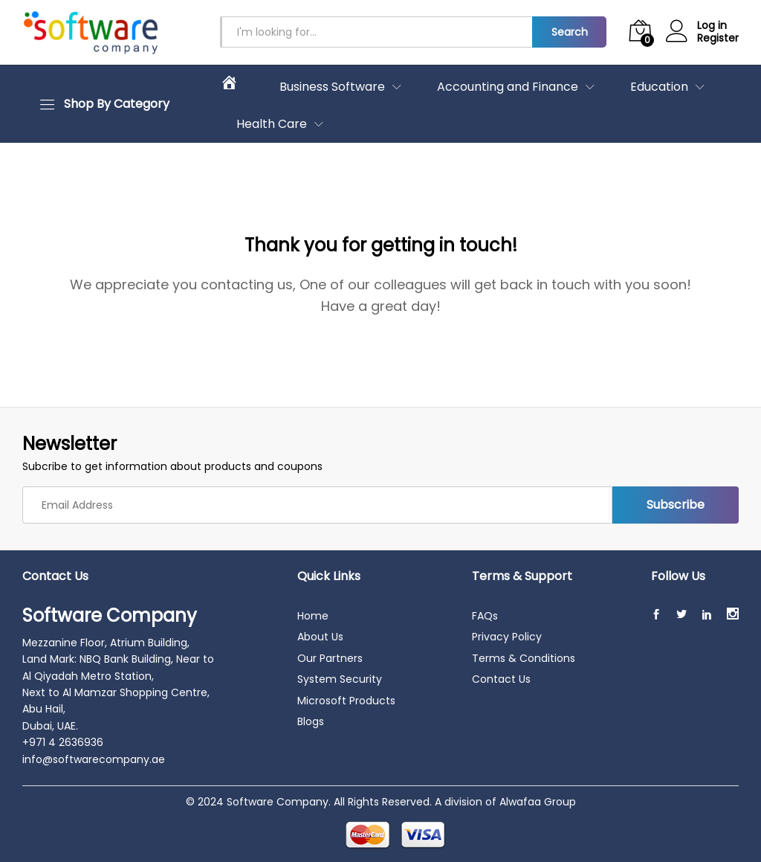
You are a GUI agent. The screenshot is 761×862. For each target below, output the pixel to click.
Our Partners (330, 658)
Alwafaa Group (537, 801)
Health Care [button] (271, 124)
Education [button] (659, 87)
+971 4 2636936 (62, 742)
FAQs (485, 615)
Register (718, 38)
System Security (339, 679)
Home (312, 615)
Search (569, 32)
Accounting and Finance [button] (507, 87)
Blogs (310, 721)
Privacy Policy (507, 636)
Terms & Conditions (523, 658)
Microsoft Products (346, 700)
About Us (320, 636)
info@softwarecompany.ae (93, 759)
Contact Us (501, 679)
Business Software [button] (332, 87)
